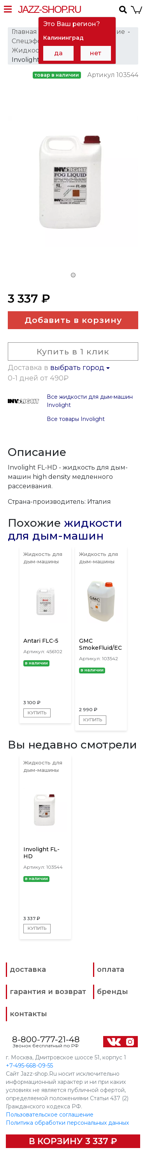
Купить (37, 712)
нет (95, 53)
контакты (28, 1013)
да (58, 53)
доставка (28, 969)
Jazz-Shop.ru (49, 9)
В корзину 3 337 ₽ (73, 1141)
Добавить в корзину (73, 320)
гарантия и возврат (48, 991)
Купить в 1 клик (73, 351)
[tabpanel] (73, 186)
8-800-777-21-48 (46, 1039)
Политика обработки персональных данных (67, 1122)
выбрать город (80, 367)
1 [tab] (73, 275)
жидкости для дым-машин (65, 529)
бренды (112, 991)
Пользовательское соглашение (49, 1114)
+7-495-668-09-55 (29, 1065)
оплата (110, 969)
